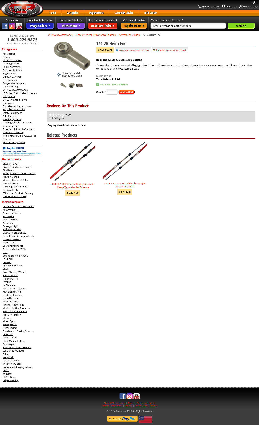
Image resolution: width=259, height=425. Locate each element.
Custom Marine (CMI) (14, 249)
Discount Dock (10, 163)
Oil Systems (9, 96)
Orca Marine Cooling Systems (18, 331)
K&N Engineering (12, 291)
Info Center (150, 13)
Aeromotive (9, 209)
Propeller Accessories (14, 109)
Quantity (101, 92)
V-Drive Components (14, 142)
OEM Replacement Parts (16, 186)
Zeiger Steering (11, 380)
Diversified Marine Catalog (17, 166)
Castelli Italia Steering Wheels (18, 236)
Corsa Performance (13, 245)
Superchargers (10, 125)
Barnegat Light (10, 226)
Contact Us (231, 6)
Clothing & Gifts (11, 63)
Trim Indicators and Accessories (19, 135)
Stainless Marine (11, 360)
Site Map (128, 405)
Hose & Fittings (11, 86)
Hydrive (7, 281)
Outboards (8, 102)
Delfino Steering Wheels (15, 255)
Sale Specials (9, 116)
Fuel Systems (10, 79)
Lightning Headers (12, 295)
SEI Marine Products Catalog (18, 193)
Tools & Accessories (13, 132)
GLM (5, 268)
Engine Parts (9, 73)
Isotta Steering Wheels (15, 288)
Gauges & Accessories (14, 83)
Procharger (9, 344)
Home (52, 13)
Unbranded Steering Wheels (18, 367)
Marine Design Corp (13, 304)
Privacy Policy (141, 405)
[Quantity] (111, 92)
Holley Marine (10, 278)
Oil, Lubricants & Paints (15, 99)
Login (253, 2)
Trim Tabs (8, 139)
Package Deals (10, 189)
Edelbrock (8, 258)
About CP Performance (115, 403)
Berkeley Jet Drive (12, 229)
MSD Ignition (10, 324)
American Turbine (12, 213)
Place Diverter (10, 337)
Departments (96, 13)
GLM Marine (9, 170)
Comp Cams (9, 242)
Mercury (7, 318)
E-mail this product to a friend (171, 50)
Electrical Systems (12, 70)
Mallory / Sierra (11, 301)
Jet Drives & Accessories (15, 89)
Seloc (5, 354)
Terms (140, 403)
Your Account (249, 6)
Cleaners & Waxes (12, 60)
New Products (10, 183)
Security (153, 405)
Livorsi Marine (10, 298)
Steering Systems (12, 119)
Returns (131, 403)
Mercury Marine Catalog (15, 180)
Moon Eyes (9, 321)
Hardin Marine (10, 275)
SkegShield (8, 357)
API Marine (8, 216)
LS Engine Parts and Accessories (20, 93)
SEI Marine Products (13, 350)
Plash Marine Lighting (14, 340)
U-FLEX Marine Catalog (15, 196)
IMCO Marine (10, 285)
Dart (5, 252)
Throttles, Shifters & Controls (18, 129)
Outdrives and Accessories (17, 106)
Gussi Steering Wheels (14, 272)
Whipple (7, 373)
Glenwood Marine (12, 265)
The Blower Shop (12, 363)
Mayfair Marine (11, 176)
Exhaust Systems (12, 76)
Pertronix (8, 334)
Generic (7, 262)
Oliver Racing (10, 327)
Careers (105, 405)
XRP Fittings (9, 376)
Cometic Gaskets (12, 239)
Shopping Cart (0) (210, 6)
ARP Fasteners (10, 219)
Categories (72, 13)
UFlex (6, 370)
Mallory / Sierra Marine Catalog (19, 173)
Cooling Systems (11, 66)
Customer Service (123, 13)
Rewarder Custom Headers (17, 347)
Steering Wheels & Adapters (17, 122)
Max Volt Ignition (12, 314)
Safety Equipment (12, 112)
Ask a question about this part (134, 50)
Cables (6, 57)
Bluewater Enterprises (14, 232)
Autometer (8, 222)
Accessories (9, 53)
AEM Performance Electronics (18, 206)
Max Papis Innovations (15, 311)
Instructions (116, 405)
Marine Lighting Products (16, 308)
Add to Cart (126, 92)
